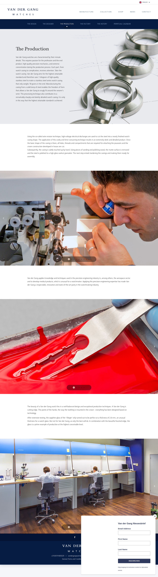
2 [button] (71, 259)
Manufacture (86, 12)
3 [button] (74, 259)
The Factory (85, 24)
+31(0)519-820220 (57, 556)
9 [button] (89, 259)
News (132, 12)
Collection (106, 12)
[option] (79, 218)
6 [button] (81, 259)
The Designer (48, 24)
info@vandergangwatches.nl (97, 556)
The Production (67, 24)
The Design (31, 24)
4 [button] (76, 259)
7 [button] (84, 259)
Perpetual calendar (122, 24)
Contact (146, 12)
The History (102, 24)
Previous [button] (3, 218)
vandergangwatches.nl (76, 556)
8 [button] (86, 259)
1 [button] (69, 259)
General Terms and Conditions (72, 559)
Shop (120, 12)
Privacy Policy (91, 559)
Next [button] (155, 218)
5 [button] (79, 259)
